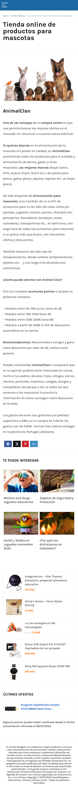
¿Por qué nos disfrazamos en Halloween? (51, 544)
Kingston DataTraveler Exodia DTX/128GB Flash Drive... (40, 706)
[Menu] (4, 5)
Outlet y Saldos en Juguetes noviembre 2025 (18, 544)
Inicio (6, 15)
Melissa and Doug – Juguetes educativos (18, 500)
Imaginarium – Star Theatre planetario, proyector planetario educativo (46, 580)
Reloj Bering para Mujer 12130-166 (47, 666)
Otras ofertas (18, 15)
